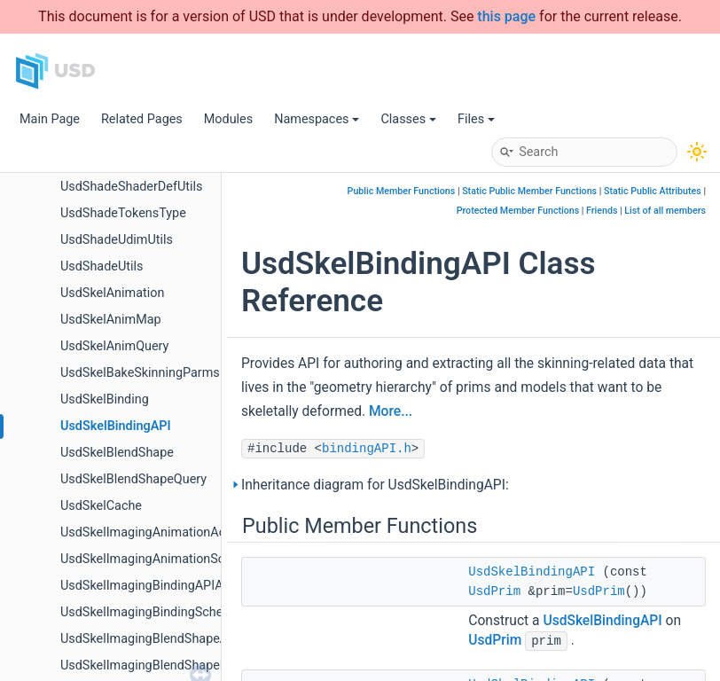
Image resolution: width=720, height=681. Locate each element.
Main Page (50, 119)
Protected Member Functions (518, 210)
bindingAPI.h (366, 449)
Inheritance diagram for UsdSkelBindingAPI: (375, 485)
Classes (408, 119)
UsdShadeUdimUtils (116, 239)
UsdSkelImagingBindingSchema (150, 612)
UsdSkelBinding (104, 399)
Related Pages (142, 119)
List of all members (665, 210)
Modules (228, 119)
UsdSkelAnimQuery (114, 346)
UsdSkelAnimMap (110, 319)
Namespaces (316, 119)
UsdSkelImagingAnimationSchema (158, 559)
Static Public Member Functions (529, 191)
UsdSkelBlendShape (117, 452)
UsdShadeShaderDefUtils (131, 186)
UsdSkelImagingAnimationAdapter (157, 532)
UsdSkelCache (101, 505)
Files (476, 119)
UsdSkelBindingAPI (115, 426)
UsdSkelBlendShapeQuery (133, 479)
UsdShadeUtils (101, 266)
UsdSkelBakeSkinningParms (140, 372)
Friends (601, 210)
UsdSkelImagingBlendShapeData (153, 665)
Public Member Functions (402, 191)
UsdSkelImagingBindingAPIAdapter (160, 585)
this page (506, 16)
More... (390, 411)
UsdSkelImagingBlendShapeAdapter (162, 638)
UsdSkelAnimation (112, 293)
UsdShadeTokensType (123, 213)
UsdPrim (494, 591)
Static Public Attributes (652, 191)
